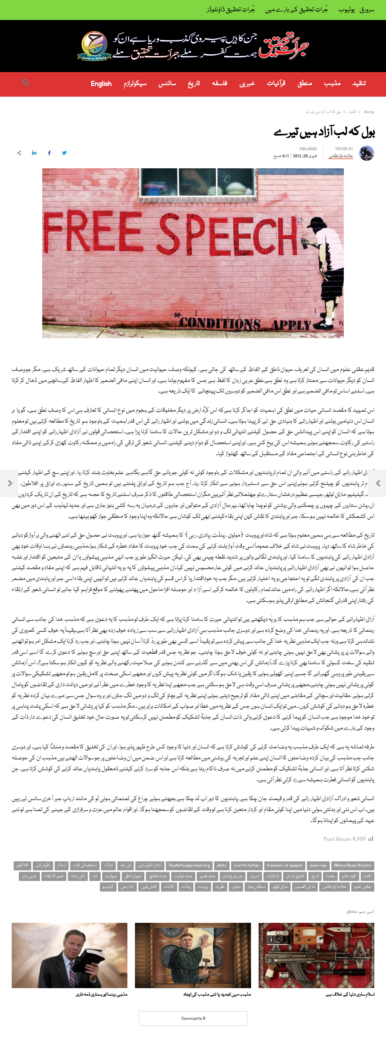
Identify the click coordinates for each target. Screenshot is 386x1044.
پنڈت (186, 887)
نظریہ (220, 887)
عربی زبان (29, 876)
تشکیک (273, 876)
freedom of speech (284, 865)
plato (222, 865)
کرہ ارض (127, 887)
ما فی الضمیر (305, 887)
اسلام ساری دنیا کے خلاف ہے (350, 994)
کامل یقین (149, 887)
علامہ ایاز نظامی (334, 887)
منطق (304, 84)
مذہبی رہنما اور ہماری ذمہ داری (101, 994)
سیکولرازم (135, 84)
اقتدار (367, 876)
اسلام (62, 865)
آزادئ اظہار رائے (149, 865)
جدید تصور (207, 876)
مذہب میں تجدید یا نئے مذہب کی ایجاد (217, 994)
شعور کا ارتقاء (54, 876)
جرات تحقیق (158, 876)
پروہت (203, 887)
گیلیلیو (108, 887)
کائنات (169, 887)
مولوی (236, 887)
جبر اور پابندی (232, 876)
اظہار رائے (43, 865)
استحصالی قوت (84, 865)
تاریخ (194, 84)
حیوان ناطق (133, 876)
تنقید (359, 84)
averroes (318, 865)
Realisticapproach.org (189, 865)
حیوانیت (111, 876)
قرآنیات (276, 84)
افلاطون (22, 865)
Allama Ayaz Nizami (352, 865)
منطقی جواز (256, 887)
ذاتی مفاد (78, 876)
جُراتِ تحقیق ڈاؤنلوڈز (231, 10)
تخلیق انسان (295, 876)
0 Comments (193, 1018)
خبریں (247, 84)
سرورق (367, 10)
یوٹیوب (347, 10)
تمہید (254, 876)
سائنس (167, 84)
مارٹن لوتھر (280, 887)
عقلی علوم (362, 887)
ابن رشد (125, 865)
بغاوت (330, 876)
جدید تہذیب (183, 876)
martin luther (247, 865)
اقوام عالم (349, 876)
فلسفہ (219, 84)
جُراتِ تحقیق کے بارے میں (296, 10)
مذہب (332, 84)
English (101, 84)
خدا (95, 876)
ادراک (108, 865)
